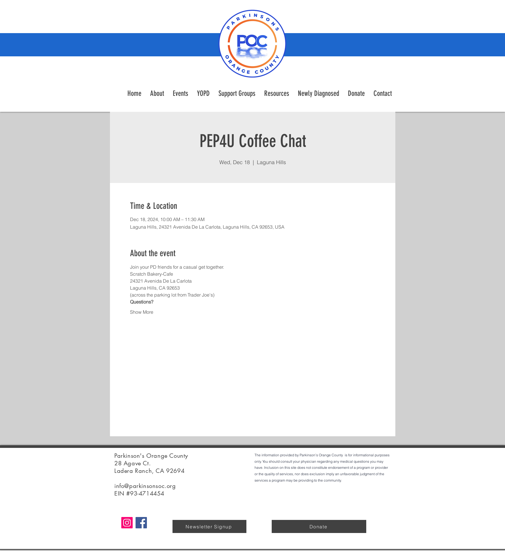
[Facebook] (141, 522)
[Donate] (319, 526)
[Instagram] (127, 522)
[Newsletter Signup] (209, 526)
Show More (141, 312)
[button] (277, 93)
